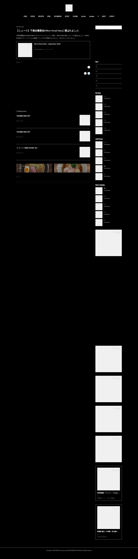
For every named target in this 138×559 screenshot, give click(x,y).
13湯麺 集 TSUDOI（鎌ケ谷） (112, 176)
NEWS (49, 16)
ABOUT (104, 16)
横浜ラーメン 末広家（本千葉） (113, 190)
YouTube (83, 16)
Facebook (91, 16)
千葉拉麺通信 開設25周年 (23, 116)
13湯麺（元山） (108, 222)
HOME (25, 16)
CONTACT (111, 16)
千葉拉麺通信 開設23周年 (103, 81)
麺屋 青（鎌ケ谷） (109, 168)
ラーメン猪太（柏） (109, 214)
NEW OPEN (41, 16)
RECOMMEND (57, 16)
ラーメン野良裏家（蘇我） (111, 160)
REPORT (67, 16)
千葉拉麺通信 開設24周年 (23, 132)
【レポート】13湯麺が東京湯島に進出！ (27, 148)
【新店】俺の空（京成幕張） (112, 98)
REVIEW (33, 16)
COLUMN (75, 16)
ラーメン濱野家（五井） (111, 206)
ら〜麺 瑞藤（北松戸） (110, 152)
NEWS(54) (18, 62)
